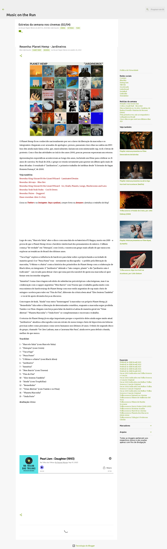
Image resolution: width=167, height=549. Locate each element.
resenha (46, 50)
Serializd (123, 91)
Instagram (124, 83)
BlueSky (123, 80)
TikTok (123, 85)
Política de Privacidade (129, 70)
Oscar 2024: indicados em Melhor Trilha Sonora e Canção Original (136, 387)
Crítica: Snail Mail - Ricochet (131, 106)
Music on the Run (21, 15)
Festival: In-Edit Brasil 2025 (130, 371)
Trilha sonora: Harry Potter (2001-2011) (135, 406)
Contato (123, 78)
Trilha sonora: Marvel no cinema (133, 411)
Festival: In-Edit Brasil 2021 (130, 362)
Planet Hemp (37, 50)
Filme (78, 28)
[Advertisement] (48, 5)
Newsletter (124, 96)
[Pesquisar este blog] (153, 9)
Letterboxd (124, 89)
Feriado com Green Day (129, 104)
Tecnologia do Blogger (83, 546)
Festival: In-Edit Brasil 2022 (130, 364)
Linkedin (123, 94)
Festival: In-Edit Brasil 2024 (130, 369)
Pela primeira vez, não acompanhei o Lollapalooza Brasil (134, 116)
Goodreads (124, 87)
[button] (20, 55)
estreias (71, 28)
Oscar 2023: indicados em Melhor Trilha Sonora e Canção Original (135, 383)
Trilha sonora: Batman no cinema (133, 395)
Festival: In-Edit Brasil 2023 (130, 367)
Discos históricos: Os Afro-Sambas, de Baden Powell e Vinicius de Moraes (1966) (135, 110)
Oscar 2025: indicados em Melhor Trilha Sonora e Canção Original (136, 392)
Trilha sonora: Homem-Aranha (132, 409)
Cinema (62, 28)
